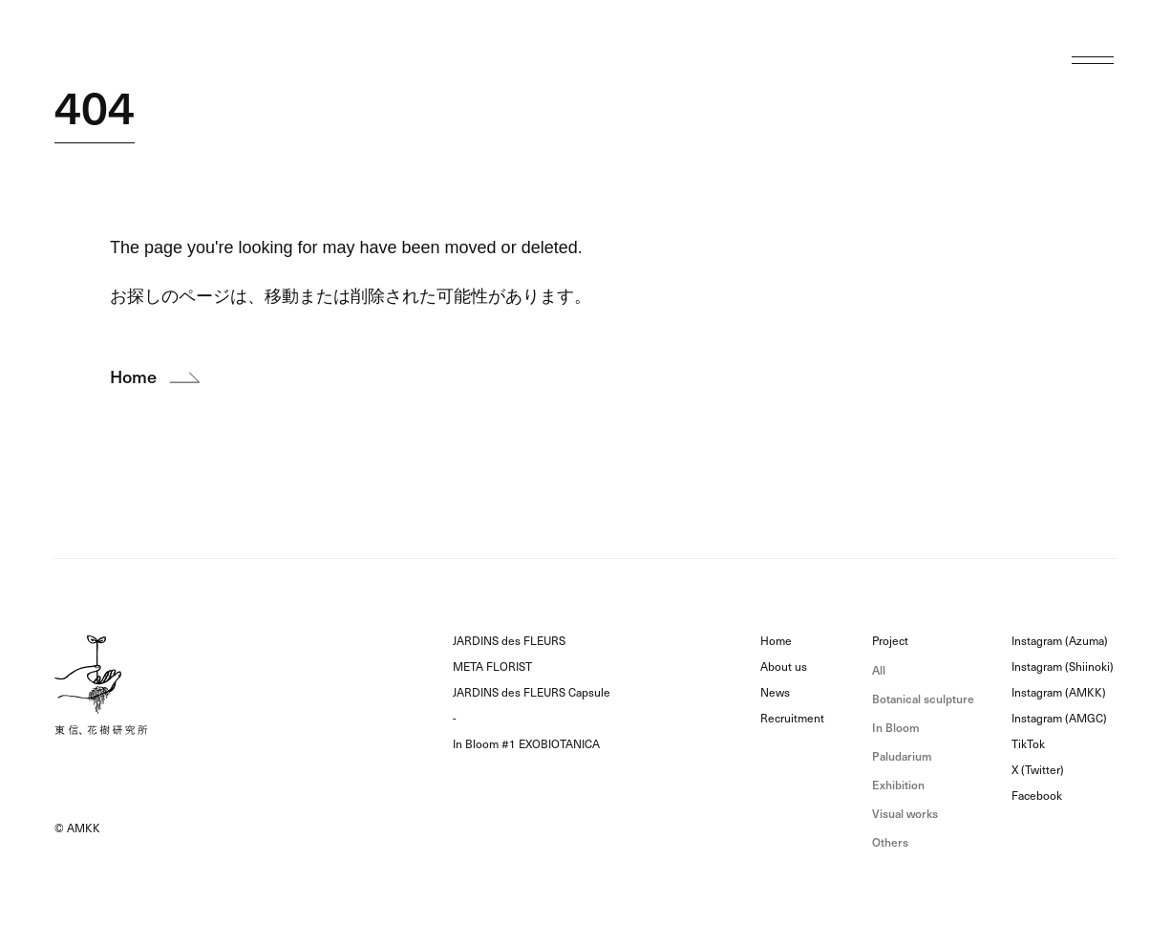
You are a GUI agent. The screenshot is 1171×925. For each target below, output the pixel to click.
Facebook (1036, 796)
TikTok (1028, 744)
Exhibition (898, 785)
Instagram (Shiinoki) (1062, 667)
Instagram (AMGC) (1059, 718)
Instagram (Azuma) (1059, 641)
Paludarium (902, 756)
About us (783, 667)
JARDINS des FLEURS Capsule (531, 692)
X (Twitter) (1037, 770)
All (878, 670)
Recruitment (792, 718)
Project (890, 641)
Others (890, 842)
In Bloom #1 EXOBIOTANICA (526, 744)
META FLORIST (492, 667)
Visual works (905, 814)
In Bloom (896, 728)
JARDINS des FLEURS (509, 641)
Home (776, 641)
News (775, 692)
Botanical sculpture (923, 699)
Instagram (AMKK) (1058, 692)
